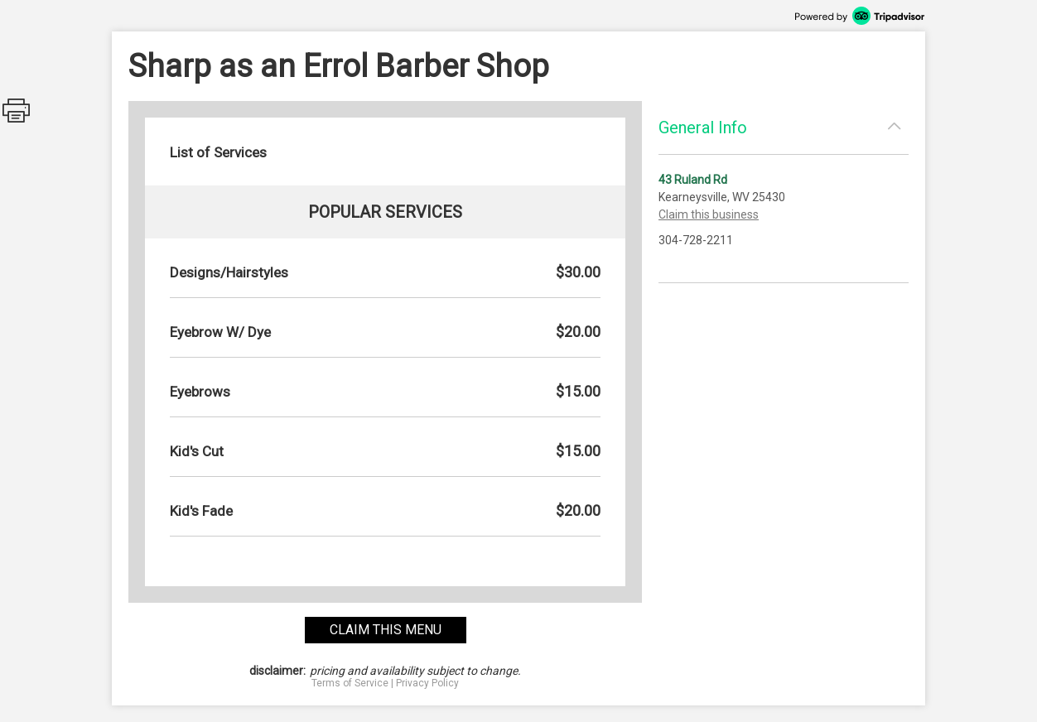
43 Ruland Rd (692, 179)
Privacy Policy (427, 683)
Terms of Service (349, 683)
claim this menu (385, 630)
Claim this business (708, 214)
